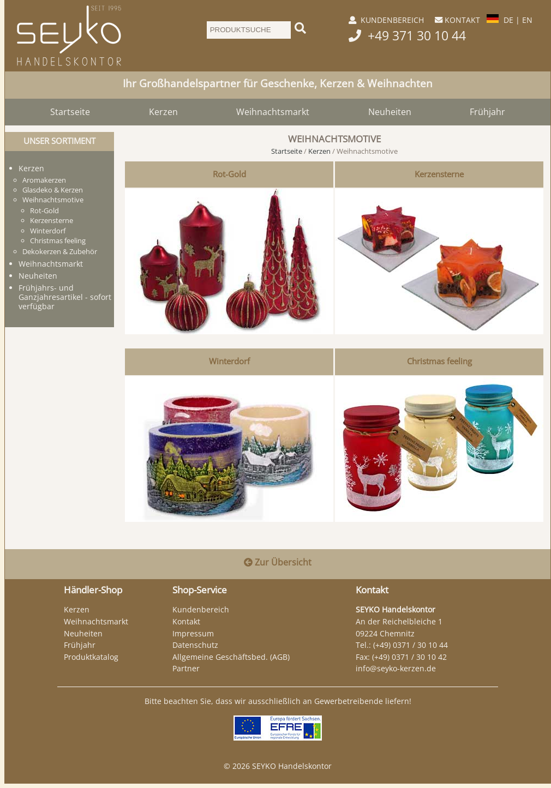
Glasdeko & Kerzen (52, 190)
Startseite (70, 112)
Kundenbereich (200, 609)
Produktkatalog (91, 657)
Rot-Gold (229, 174)
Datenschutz (195, 645)
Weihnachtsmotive (52, 199)
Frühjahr (487, 112)
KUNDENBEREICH (392, 20)
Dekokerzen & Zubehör (59, 251)
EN (527, 20)
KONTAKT (462, 20)
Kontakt (186, 621)
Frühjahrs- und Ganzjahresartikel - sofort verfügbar (65, 296)
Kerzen (163, 112)
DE (508, 20)
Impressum (193, 633)
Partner (186, 668)
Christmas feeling (439, 361)
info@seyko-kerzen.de (396, 668)
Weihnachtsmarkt (272, 112)
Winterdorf (229, 361)
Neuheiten (389, 112)
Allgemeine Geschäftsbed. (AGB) (231, 657)
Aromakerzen (44, 180)
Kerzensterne (439, 174)
